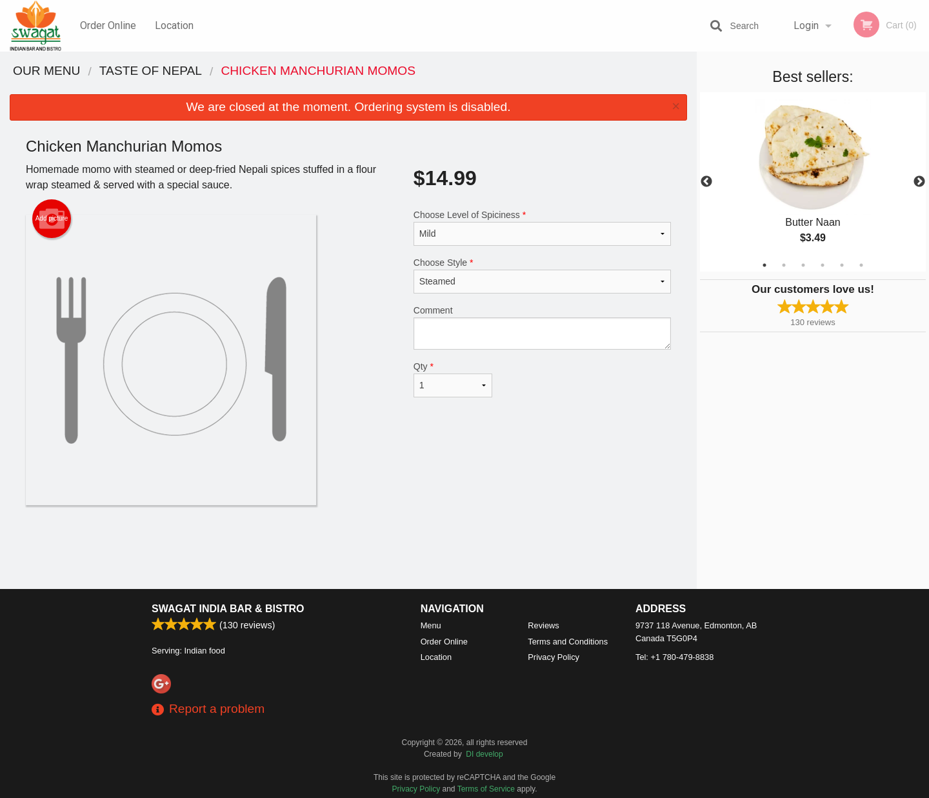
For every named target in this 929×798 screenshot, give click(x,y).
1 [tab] (764, 265)
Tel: (674, 657)
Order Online (108, 25)
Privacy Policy (553, 657)
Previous (706, 181)
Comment (542, 327)
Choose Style (542, 275)
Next (919, 181)
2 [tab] (783, 265)
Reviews (543, 625)
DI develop (484, 754)
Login (806, 25)
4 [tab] (822, 265)
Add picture (51, 218)
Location (174, 25)
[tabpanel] (813, 181)
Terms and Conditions (568, 641)
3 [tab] (803, 265)
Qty (453, 379)
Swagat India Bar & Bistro (228, 608)
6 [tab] (861, 265)
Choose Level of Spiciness (542, 228)
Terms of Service (486, 788)
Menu (431, 625)
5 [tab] (841, 265)
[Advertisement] (348, 547)
